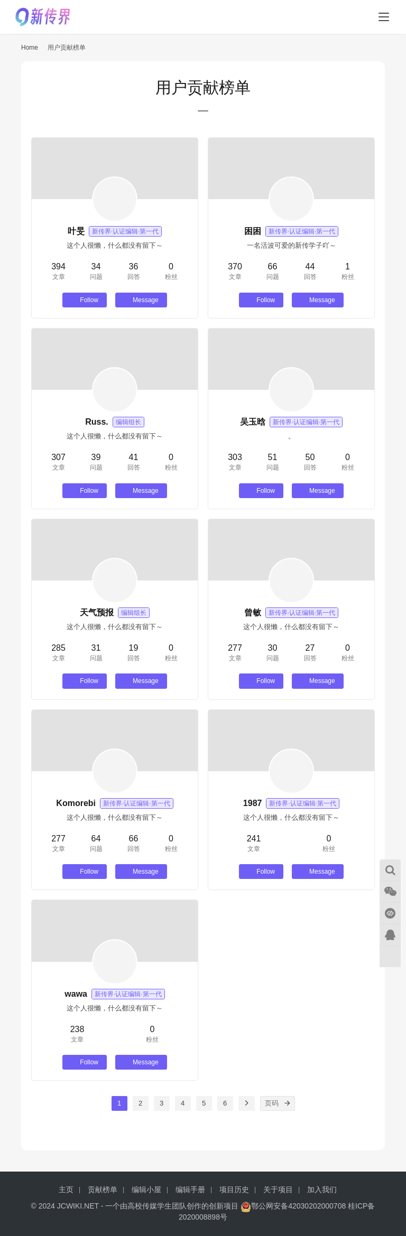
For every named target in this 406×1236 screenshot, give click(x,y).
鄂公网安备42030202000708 (293, 1206)
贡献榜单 (102, 1189)
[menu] (384, 16)
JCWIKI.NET (78, 1206)
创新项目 (223, 1206)
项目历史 (234, 1189)
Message (141, 300)
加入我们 (322, 1189)
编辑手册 (190, 1189)
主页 (66, 1189)
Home (29, 47)
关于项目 (278, 1189)
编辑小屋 (146, 1189)
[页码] (287, 1103)
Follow (84, 300)
